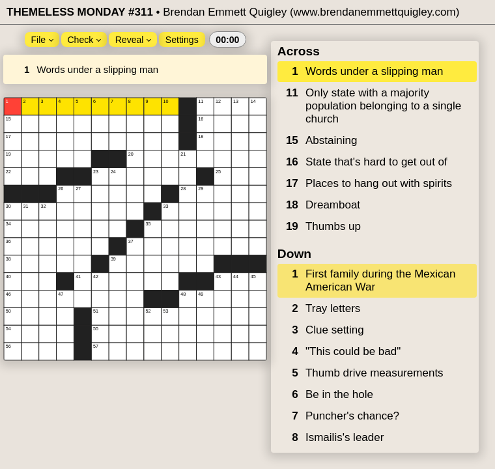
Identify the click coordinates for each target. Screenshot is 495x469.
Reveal (133, 40)
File (42, 40)
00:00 (227, 40)
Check (84, 40)
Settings (182, 40)
